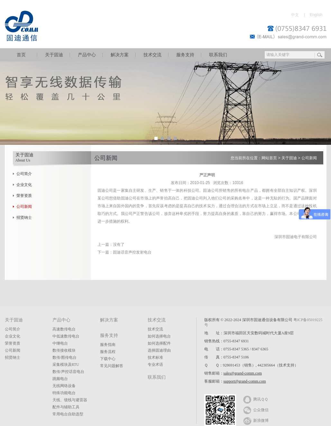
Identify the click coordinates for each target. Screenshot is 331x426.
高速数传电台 (64, 329)
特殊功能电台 (64, 393)
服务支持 (185, 54)
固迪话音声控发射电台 (132, 252)
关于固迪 (54, 54)
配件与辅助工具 (65, 407)
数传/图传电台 (64, 357)
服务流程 (107, 351)
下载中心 (107, 359)
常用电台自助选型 (67, 414)
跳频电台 (60, 378)
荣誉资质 (24, 195)
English (316, 15)
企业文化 (24, 184)
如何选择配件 (159, 343)
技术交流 (152, 54)
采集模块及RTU (65, 364)
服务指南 (107, 344)
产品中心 (87, 54)
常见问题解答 (111, 366)
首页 (21, 54)
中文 (295, 15)
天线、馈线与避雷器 (69, 400)
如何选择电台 (159, 336)
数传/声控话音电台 (68, 371)
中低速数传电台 (65, 336)
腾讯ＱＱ (255, 399)
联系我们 (218, 54)
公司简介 (24, 173)
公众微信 (256, 409)
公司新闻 (24, 206)
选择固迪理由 (159, 350)
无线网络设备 (64, 386)
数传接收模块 (64, 350)
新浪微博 (256, 420)
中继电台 (60, 343)
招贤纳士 (24, 217)
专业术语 (155, 364)
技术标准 (155, 357)
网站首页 (269, 158)
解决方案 (120, 54)
